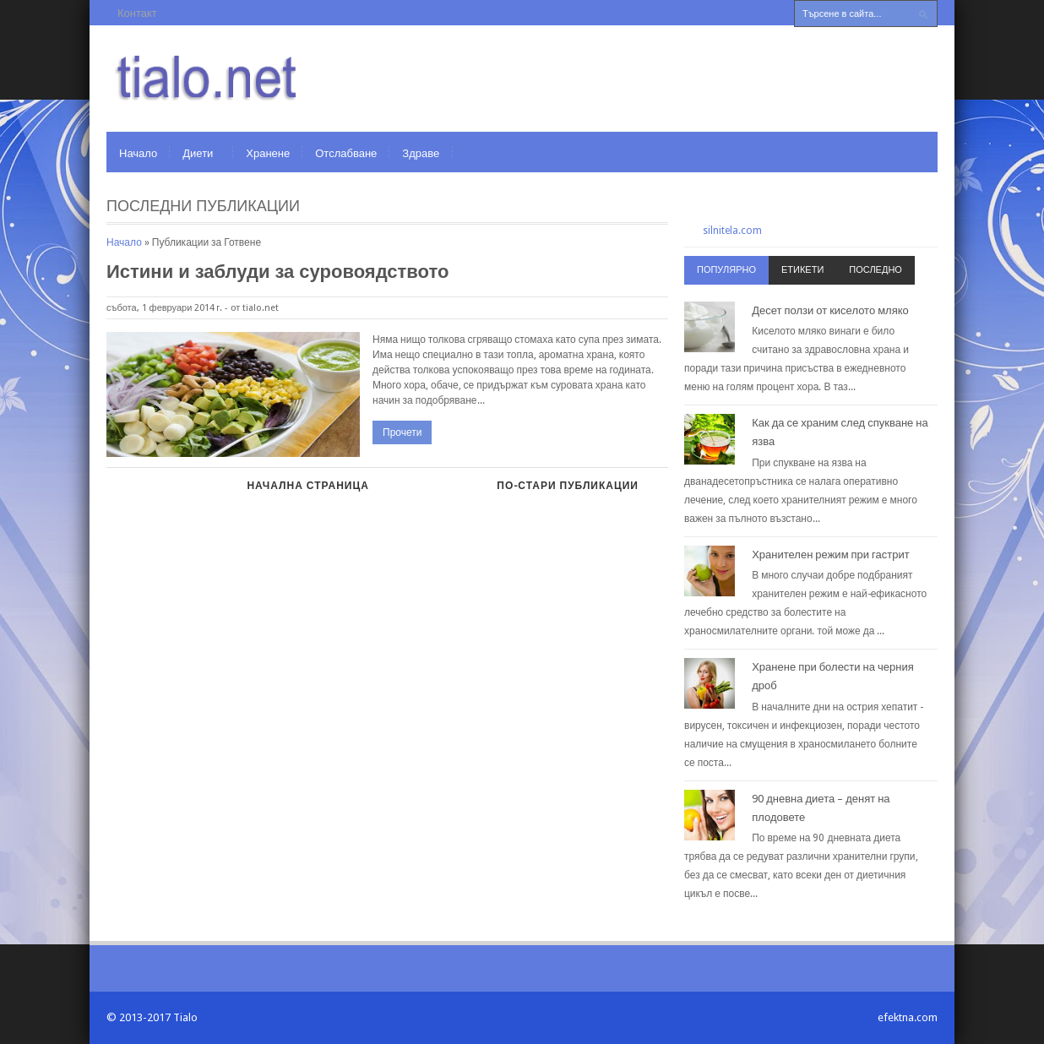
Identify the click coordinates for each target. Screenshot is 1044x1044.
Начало (138, 153)
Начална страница (307, 486)
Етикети (802, 269)
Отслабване (346, 153)
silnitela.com (732, 231)
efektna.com (908, 1017)
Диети (197, 153)
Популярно (726, 269)
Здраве (420, 153)
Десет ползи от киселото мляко (830, 310)
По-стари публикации (568, 486)
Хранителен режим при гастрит (831, 554)
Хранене (268, 153)
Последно (875, 269)
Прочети (402, 432)
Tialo (185, 1017)
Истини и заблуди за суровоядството (277, 271)
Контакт (137, 13)
